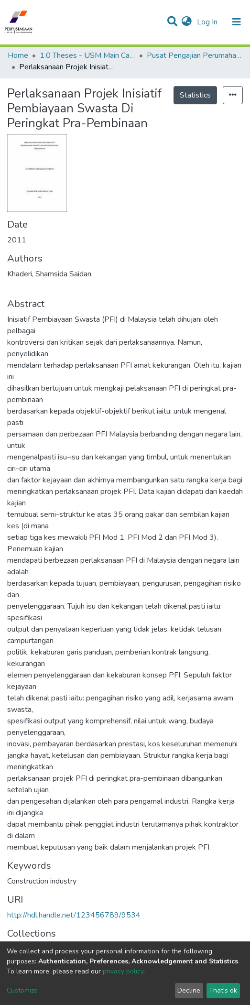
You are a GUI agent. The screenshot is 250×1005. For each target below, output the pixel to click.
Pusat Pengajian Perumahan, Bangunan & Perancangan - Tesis (194, 55)
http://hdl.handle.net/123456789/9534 (74, 915)
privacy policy (123, 971)
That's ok (223, 990)
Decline (188, 990)
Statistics (195, 95)
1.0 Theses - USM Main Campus (87, 55)
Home (18, 55)
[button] (186, 22)
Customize (22, 990)
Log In (208, 22)
